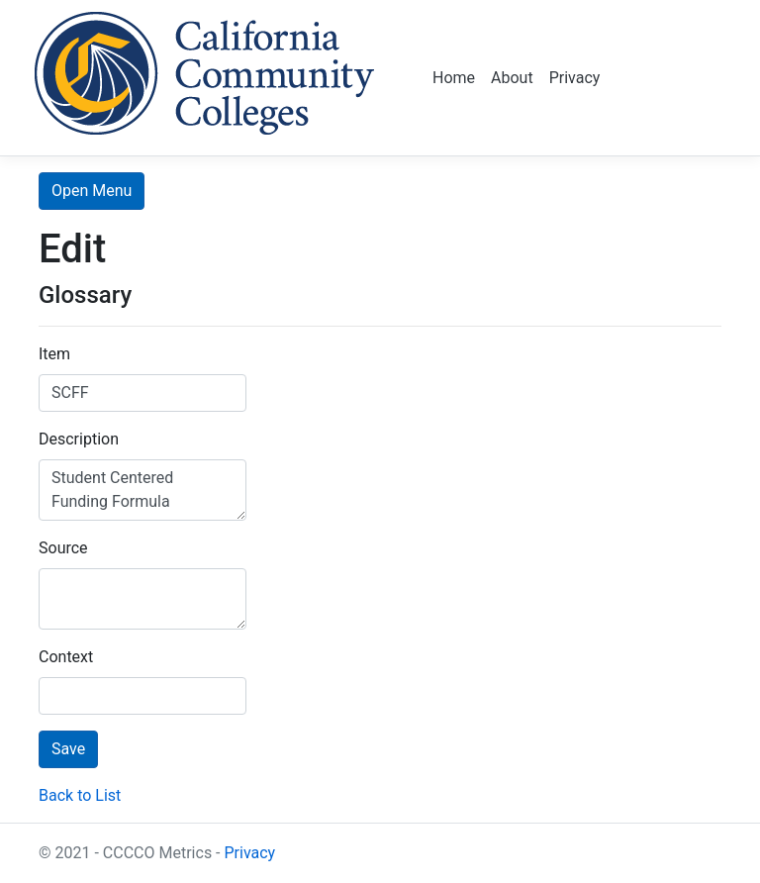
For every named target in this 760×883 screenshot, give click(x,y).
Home (453, 77)
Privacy (575, 77)
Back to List (80, 795)
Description (79, 439)
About (512, 77)
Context (66, 656)
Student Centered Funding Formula (142, 490)
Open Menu (91, 190)
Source (63, 548)
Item (54, 353)
